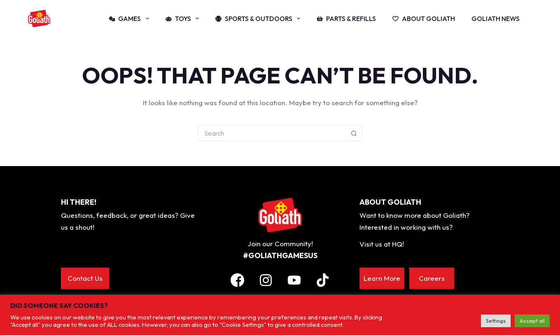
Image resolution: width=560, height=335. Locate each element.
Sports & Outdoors (259, 18)
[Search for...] (272, 133)
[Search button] (354, 133)
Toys (184, 18)
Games (130, 18)
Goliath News (495, 18)
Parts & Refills (346, 18)
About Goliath (423, 18)
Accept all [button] (532, 320)
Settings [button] (496, 320)
